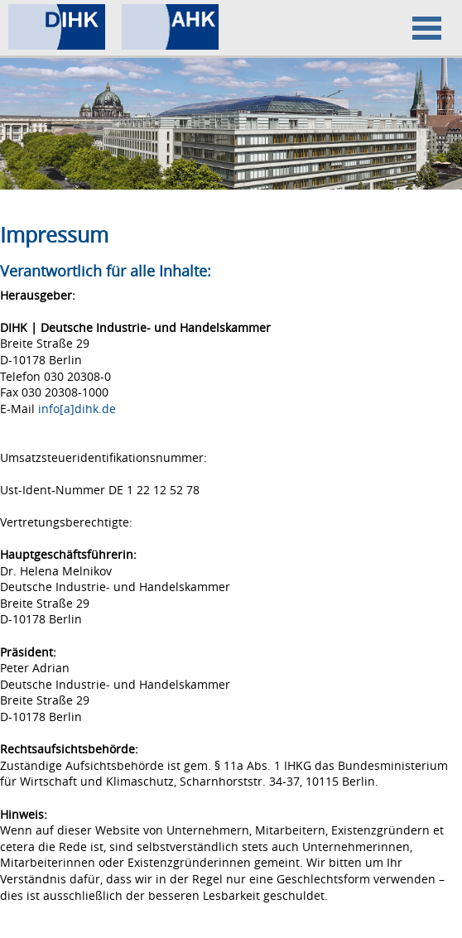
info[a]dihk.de (77, 408)
